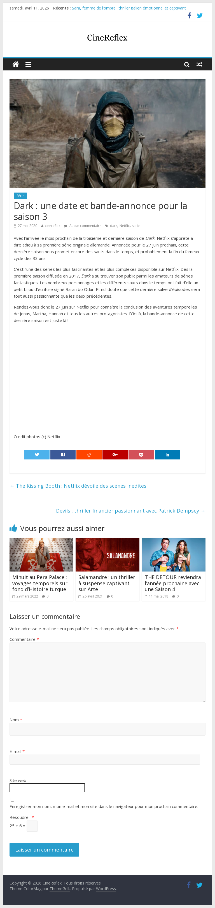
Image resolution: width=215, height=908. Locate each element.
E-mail (17, 751)
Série (20, 195)
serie (136, 225)
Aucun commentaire (82, 225)
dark (113, 225)
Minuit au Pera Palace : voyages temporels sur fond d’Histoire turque (39, 583)
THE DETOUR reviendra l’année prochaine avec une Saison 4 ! (173, 583)
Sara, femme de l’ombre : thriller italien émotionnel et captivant (129, 8)
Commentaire (24, 639)
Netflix (125, 225)
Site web (18, 780)
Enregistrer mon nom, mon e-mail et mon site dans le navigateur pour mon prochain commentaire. (104, 806)
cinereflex (52, 225)
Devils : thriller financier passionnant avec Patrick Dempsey (130, 510)
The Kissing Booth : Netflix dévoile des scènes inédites (78, 485)
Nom (16, 719)
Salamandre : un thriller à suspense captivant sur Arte (106, 583)
